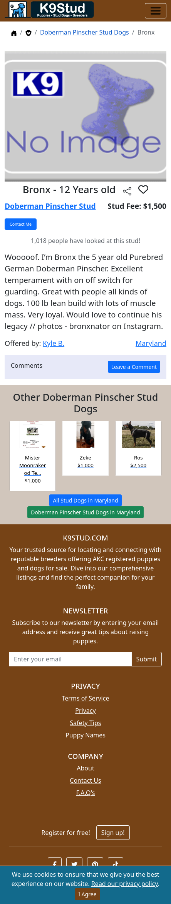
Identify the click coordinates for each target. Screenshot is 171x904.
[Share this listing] (127, 190)
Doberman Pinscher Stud (50, 206)
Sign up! (113, 832)
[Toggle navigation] (155, 10)
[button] (143, 189)
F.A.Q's (85, 792)
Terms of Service (85, 698)
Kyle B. (53, 343)
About (85, 768)
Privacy (85, 710)
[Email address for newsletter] (70, 659)
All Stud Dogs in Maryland (85, 500)
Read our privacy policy (124, 883)
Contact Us (85, 780)
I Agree (87, 894)
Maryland (151, 343)
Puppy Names (85, 735)
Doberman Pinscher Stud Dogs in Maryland (85, 512)
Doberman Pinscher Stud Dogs (84, 32)
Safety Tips (85, 723)
